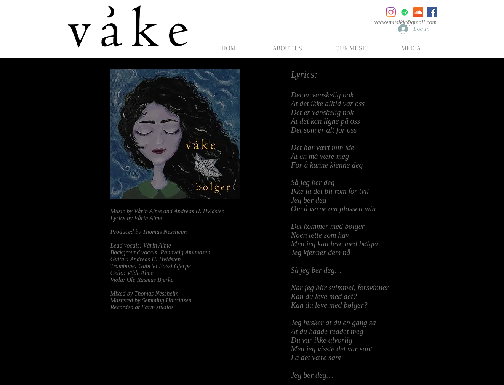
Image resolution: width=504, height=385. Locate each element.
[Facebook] (432, 12)
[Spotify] (405, 12)
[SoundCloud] (418, 12)
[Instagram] (391, 12)
